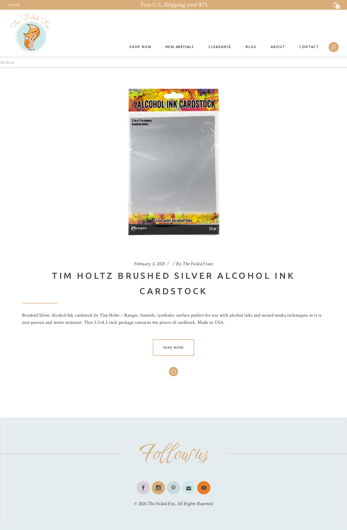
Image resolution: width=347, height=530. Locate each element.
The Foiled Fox (161, 503)
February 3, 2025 (149, 264)
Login (14, 5)
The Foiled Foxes (198, 264)
